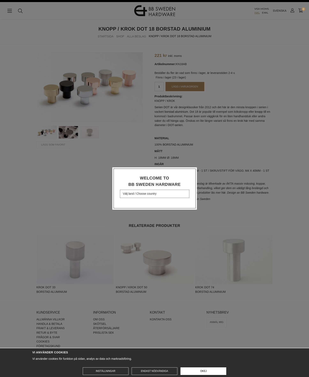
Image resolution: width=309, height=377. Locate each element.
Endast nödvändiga (154, 371)
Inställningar (105, 371)
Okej (203, 371)
